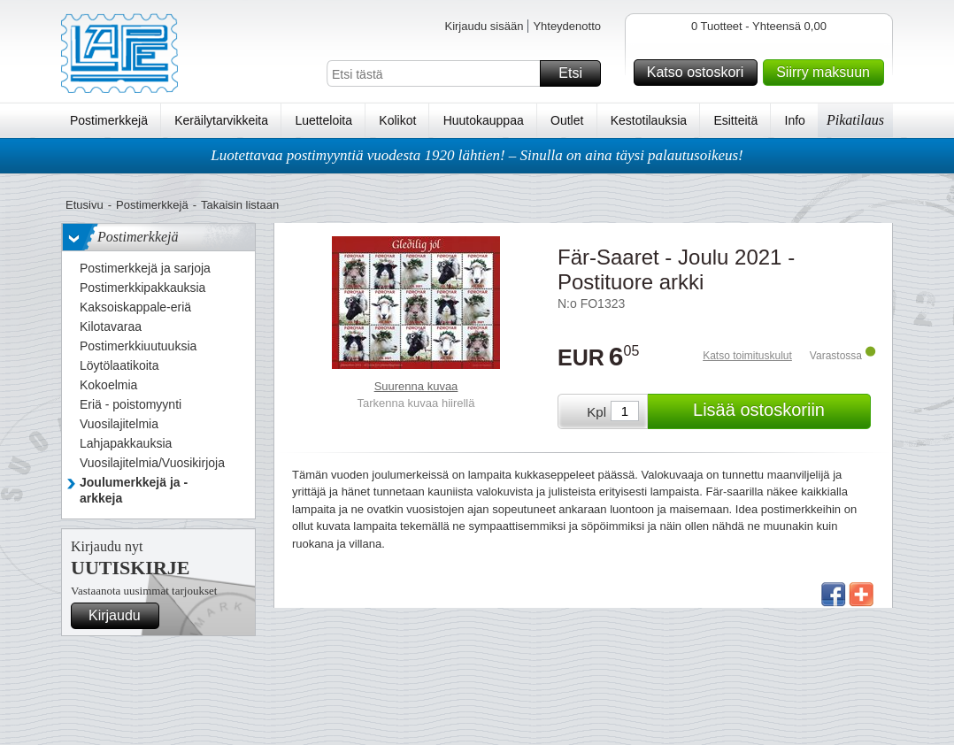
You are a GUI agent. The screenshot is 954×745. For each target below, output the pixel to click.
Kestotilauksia (649, 120)
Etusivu (84, 204)
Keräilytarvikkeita (221, 120)
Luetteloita (323, 120)
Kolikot (397, 120)
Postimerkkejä (109, 120)
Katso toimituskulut (747, 355)
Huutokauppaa (483, 120)
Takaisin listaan (240, 204)
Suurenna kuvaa (416, 386)
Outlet (566, 120)
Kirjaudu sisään (483, 26)
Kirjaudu (121, 616)
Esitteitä (735, 120)
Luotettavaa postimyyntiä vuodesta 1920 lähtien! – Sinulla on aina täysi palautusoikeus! (477, 155)
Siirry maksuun (827, 72)
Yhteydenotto (567, 26)
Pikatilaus (855, 119)
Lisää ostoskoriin (779, 411)
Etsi (577, 73)
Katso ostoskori (699, 72)
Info (795, 120)
